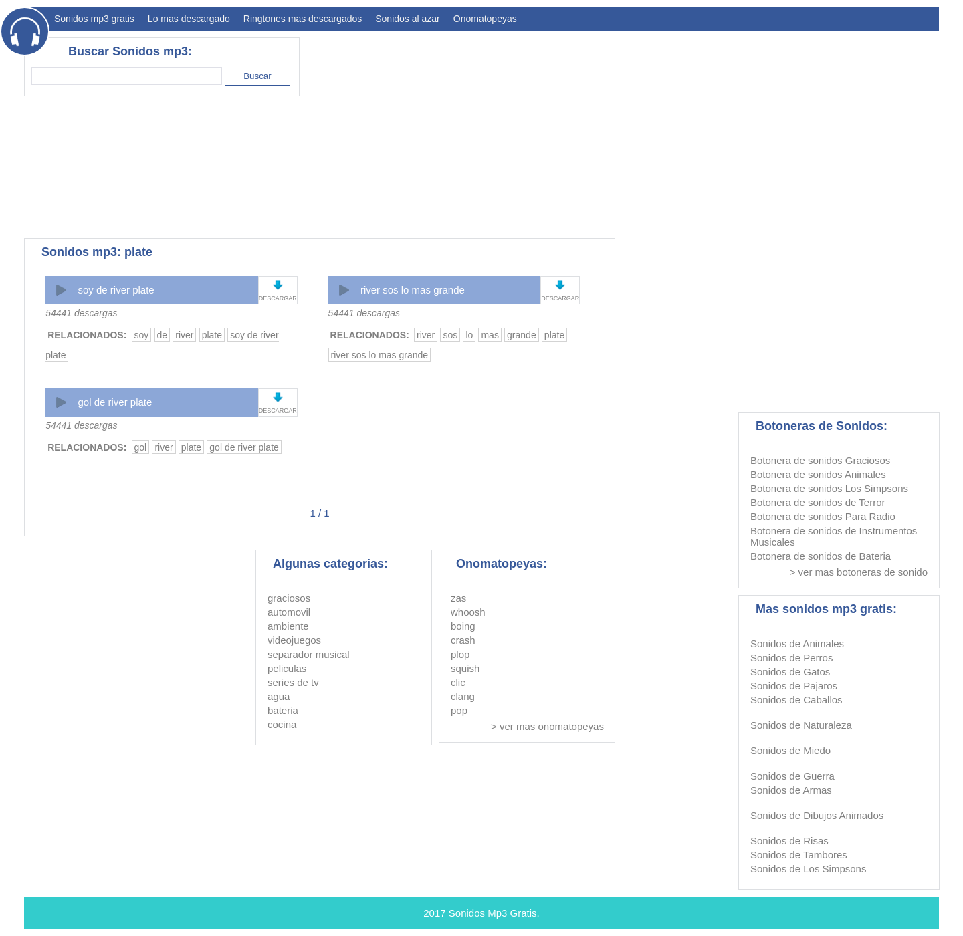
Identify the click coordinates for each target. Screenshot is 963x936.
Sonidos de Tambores (798, 854)
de (162, 335)
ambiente (288, 626)
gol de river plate (115, 402)
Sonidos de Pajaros (793, 685)
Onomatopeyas (485, 18)
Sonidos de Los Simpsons (808, 868)
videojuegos (294, 640)
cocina (282, 724)
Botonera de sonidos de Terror (817, 502)
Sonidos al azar (407, 18)
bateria (283, 710)
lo (469, 335)
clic (458, 682)
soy (141, 335)
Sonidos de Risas (789, 840)
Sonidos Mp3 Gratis (493, 913)
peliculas (287, 668)
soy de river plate (116, 290)
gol (140, 447)
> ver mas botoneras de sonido (859, 572)
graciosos (289, 598)
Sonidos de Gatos (790, 671)
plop (460, 654)
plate (212, 335)
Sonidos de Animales (797, 643)
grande (521, 335)
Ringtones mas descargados (302, 18)
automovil (289, 612)
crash (463, 640)
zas (458, 598)
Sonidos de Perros (791, 657)
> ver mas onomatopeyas (547, 726)
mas (489, 335)
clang (463, 696)
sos (450, 335)
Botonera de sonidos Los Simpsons (829, 488)
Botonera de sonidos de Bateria (820, 556)
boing (463, 626)
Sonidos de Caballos (796, 699)
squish (465, 668)
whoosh (468, 612)
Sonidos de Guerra (792, 776)
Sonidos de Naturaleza (801, 725)
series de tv (293, 682)
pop (459, 710)
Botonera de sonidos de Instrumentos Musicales (833, 536)
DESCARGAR (278, 298)
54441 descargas (81, 313)
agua (279, 696)
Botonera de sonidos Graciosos (820, 460)
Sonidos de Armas (791, 790)
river (184, 335)
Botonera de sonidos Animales (818, 474)
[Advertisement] (695, 131)
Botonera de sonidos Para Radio (822, 516)
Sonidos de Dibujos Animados (816, 815)
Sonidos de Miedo (790, 750)
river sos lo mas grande (412, 290)
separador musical (309, 654)
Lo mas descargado (189, 18)
